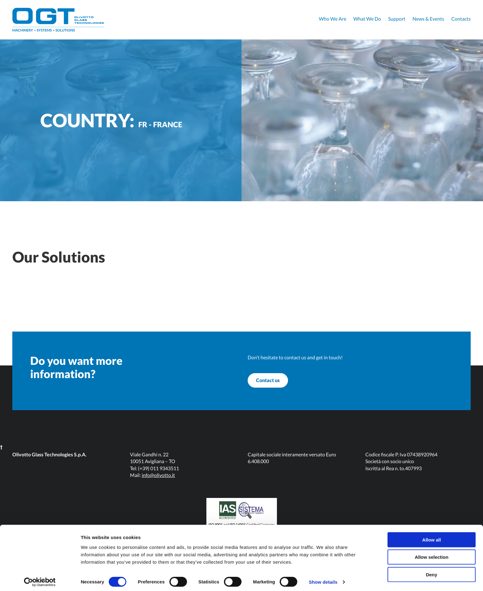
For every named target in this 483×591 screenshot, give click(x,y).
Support (396, 19)
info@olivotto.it (158, 485)
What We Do (367, 19)
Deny (431, 571)
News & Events (428, 19)
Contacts (461, 19)
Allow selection (431, 554)
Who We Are (332, 19)
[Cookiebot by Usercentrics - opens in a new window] (40, 579)
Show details (323, 578)
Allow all (431, 536)
